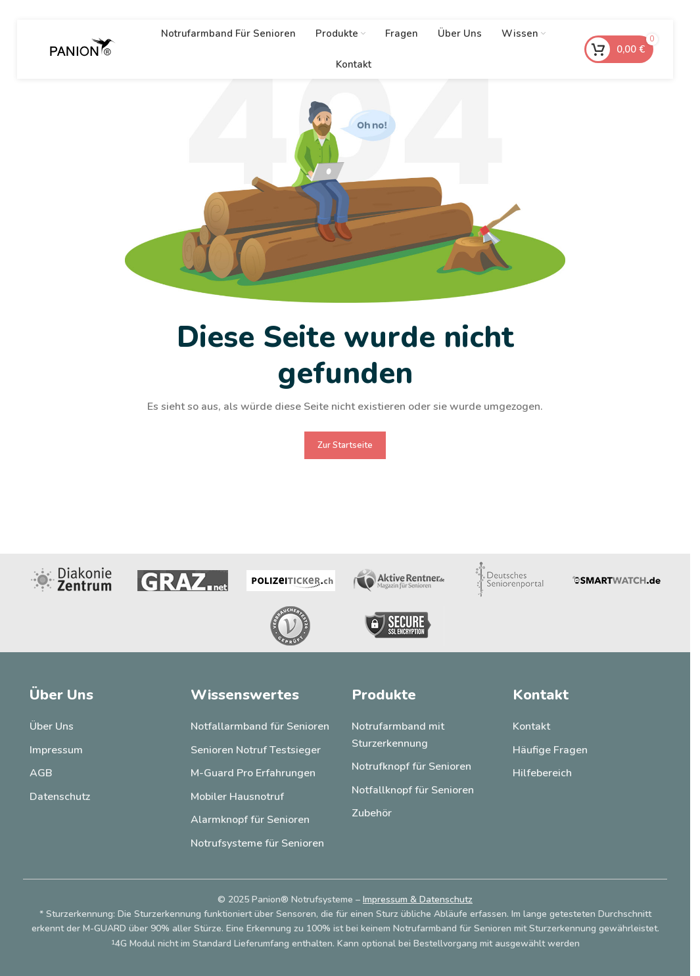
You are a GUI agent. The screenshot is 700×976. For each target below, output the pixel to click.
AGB (41, 773)
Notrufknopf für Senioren (411, 766)
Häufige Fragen (550, 750)
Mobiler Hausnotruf (237, 796)
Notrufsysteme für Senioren (257, 843)
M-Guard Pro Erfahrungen (253, 773)
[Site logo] (83, 48)
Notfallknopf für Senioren (413, 790)
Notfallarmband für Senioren (260, 726)
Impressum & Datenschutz (418, 899)
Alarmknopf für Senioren (250, 819)
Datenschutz (60, 796)
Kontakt (531, 726)
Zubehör (372, 813)
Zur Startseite (345, 445)
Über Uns (52, 726)
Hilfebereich (542, 773)
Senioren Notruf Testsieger (256, 750)
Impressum (56, 750)
